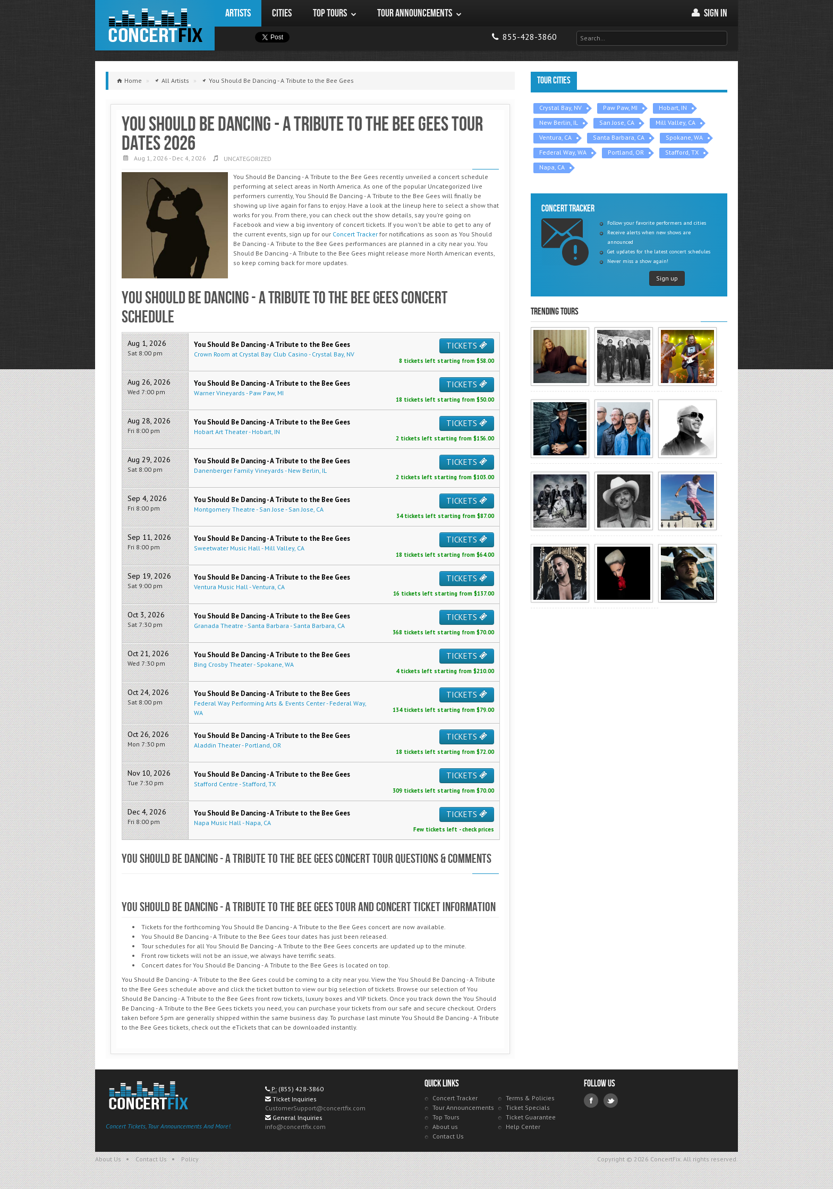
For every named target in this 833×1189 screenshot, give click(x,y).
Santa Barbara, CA (618, 137)
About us (445, 1127)
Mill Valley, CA (675, 122)
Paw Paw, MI (620, 108)
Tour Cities (554, 80)
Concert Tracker (355, 234)
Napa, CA (552, 167)
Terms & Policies (530, 1098)
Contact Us (448, 1136)
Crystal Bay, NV (560, 108)
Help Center (523, 1127)
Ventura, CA (555, 137)
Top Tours (446, 1117)
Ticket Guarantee (531, 1117)
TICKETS (466, 346)
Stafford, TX (682, 152)
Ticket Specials (528, 1107)
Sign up (667, 278)
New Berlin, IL (558, 122)
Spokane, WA (684, 137)
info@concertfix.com (295, 1127)
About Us (108, 1159)
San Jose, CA (616, 122)
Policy (190, 1159)
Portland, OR (626, 152)
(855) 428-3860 (301, 1089)
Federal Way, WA (562, 152)
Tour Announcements (463, 1107)
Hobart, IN (673, 108)
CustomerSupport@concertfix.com (315, 1108)
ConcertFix (155, 25)
